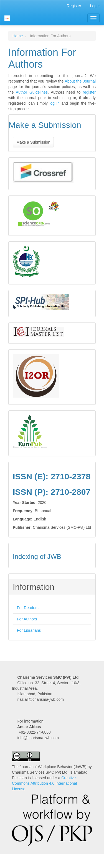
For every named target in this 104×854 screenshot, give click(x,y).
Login (95, 6)
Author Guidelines (32, 92)
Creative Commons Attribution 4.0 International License (44, 783)
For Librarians (29, 630)
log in (54, 103)
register (89, 92)
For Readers (28, 608)
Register (74, 6)
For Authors (27, 619)
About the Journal (80, 81)
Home (17, 36)
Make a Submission (33, 142)
